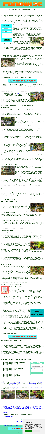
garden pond (26, 58)
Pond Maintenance (12, 405)
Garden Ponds (26, 403)
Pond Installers (37, 408)
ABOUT (34, 7)
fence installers (21, 386)
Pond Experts (16, 425)
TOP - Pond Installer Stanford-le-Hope (10, 416)
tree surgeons (25, 384)
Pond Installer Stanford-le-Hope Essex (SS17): (12, 15)
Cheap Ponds (28, 409)
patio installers (8, 384)
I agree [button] (26, 430)
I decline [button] (30, 430)
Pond (2, 93)
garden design (39, 386)
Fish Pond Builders (32, 405)
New (9, 425)
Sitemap (2, 425)
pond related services (28, 302)
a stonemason (31, 381)
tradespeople (17, 388)
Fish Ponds (37, 407)
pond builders (32, 101)
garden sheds (13, 383)
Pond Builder (10, 409)
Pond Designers (18, 403)
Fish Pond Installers (24, 406)
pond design (23, 267)
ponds (14, 16)
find (5, 342)
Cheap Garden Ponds (12, 406)
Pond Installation (21, 407)
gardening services (20, 382)
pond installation (24, 350)
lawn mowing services (31, 383)
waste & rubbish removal (36, 387)
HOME (28, 7)
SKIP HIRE (39, 382)
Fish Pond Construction (18, 408)
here (2, 357)
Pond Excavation (30, 407)
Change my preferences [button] (36, 430)
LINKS (31, 7)
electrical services (14, 387)
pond (18, 26)
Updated (12, 425)
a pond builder (6, 326)
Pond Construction (8, 403)
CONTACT (37, 7)
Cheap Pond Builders (19, 409)
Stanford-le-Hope (21, 93)
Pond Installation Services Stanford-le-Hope (16, 359)
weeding (2, 382)
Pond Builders (22, 405)
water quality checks (13, 302)
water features (21, 30)
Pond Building (34, 403)
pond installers (16, 104)
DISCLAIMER (42, 7)
